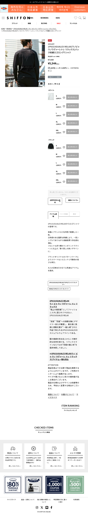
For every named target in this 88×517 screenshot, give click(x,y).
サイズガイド (11, 499)
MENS (30, 18)
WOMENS (44, 18)
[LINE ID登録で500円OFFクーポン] (75, 485)
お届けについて (67, 394)
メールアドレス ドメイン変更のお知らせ (44, 2)
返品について (72, 200)
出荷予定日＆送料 (55, 201)
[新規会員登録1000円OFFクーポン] (54, 485)
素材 (74, 214)
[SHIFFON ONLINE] (18, 17)
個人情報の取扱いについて (44, 500)
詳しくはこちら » (14, 466)
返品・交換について (27, 499)
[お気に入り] (76, 18)
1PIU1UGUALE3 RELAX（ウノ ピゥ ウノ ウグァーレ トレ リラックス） (35, 29)
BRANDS (9, 29)
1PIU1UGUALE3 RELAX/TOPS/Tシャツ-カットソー (63, 283)
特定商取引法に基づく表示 (60, 500)
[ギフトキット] (33, 485)
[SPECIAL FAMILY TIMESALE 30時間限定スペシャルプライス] (12, 485)
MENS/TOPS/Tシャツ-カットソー (59, 289)
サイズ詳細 (64, 214)
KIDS (58, 18)
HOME (3, 29)
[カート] (84, 18)
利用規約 (76, 499)
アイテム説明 (53, 215)
